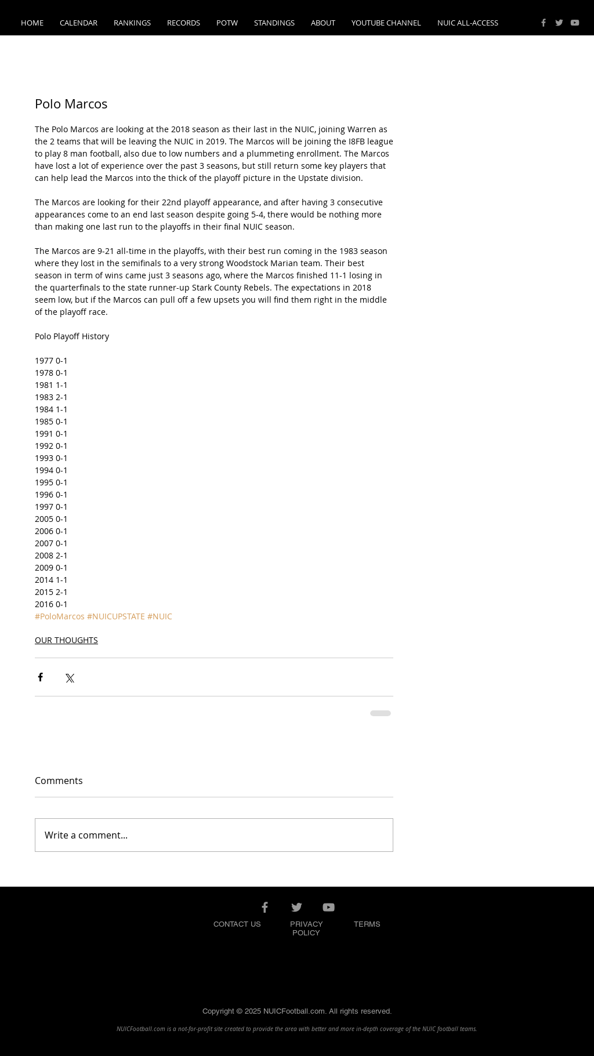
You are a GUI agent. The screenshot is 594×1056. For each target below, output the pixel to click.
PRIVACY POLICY (306, 928)
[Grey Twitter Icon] (559, 22)
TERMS (367, 924)
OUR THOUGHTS (66, 639)
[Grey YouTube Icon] (575, 22)
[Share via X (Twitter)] (68, 677)
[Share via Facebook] (40, 677)
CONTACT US (237, 924)
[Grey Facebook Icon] (543, 22)
